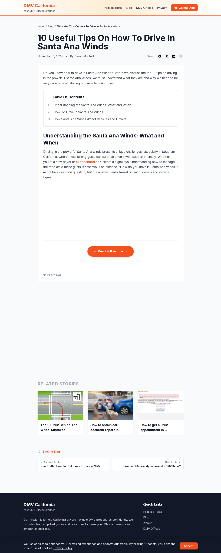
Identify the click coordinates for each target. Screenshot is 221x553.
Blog (129, 7)
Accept (188, 546)
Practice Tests (112, 7)
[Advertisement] (110, 210)
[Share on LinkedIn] (174, 56)
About (147, 523)
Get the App (184, 7)
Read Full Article (110, 251)
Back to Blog (49, 451)
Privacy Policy (63, 548)
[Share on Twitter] (167, 56)
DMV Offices (144, 7)
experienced (85, 162)
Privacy (162, 7)
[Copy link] (181, 56)
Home (41, 26)
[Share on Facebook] (160, 56)
